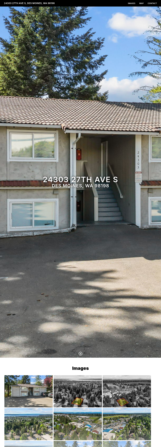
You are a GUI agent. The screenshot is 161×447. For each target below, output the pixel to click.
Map (141, 3)
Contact (152, 3)
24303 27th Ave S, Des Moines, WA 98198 (29, 3)
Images (131, 3)
